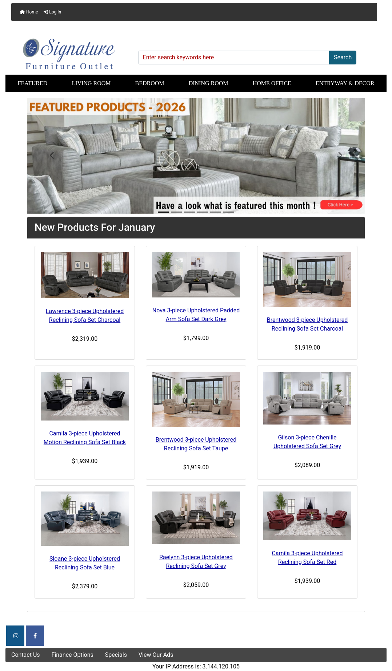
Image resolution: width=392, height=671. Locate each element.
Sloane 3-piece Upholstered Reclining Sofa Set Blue (84, 563)
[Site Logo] (69, 54)
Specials (116, 654)
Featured (33, 83)
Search (343, 57)
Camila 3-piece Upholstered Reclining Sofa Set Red (307, 557)
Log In (52, 12)
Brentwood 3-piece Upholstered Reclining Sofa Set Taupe (196, 444)
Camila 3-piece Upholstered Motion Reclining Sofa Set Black (85, 438)
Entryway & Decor (345, 83)
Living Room (91, 83)
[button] (52, 156)
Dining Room (208, 83)
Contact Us (25, 654)
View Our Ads (156, 654)
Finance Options (72, 654)
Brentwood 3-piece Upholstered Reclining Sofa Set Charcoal (307, 324)
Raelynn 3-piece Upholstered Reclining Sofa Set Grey (196, 561)
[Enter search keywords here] (233, 57)
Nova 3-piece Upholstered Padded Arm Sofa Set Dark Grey (196, 315)
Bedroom (149, 83)
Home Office (272, 83)
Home (29, 12)
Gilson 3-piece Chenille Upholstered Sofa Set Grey (307, 442)
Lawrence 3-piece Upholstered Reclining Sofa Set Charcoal (85, 315)
